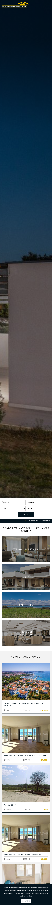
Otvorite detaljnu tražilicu (38, 521)
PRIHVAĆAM (26, 901)
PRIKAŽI (26, 514)
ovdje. (38, 890)
